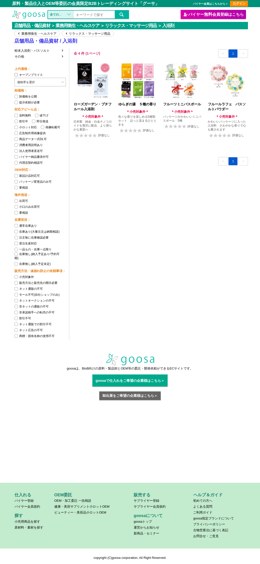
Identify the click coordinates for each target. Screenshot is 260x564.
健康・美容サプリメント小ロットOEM (82, 506)
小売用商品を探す (27, 521)
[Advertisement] (130, 444)
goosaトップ (143, 521)
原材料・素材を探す (28, 527)
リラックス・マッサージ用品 (131, 25)
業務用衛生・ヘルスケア (77, 25)
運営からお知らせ (146, 527)
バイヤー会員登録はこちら (213, 14)
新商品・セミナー (146, 533)
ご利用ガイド (202, 512)
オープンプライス (28, 75)
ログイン (239, 3)
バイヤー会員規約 (27, 506)
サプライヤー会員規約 (150, 506)
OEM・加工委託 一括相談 (72, 500)
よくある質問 (202, 506)
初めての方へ (202, 500)
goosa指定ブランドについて (213, 518)
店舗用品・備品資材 (32, 25)
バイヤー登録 (24, 500)
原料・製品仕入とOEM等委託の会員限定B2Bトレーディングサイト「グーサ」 (85, 3)
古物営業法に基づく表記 (210, 530)
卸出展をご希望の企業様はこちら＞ (130, 396)
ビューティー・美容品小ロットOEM (80, 512)
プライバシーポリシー (209, 524)
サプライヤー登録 (146, 500)
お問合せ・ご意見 (206, 536)
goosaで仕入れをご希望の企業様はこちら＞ (130, 381)
